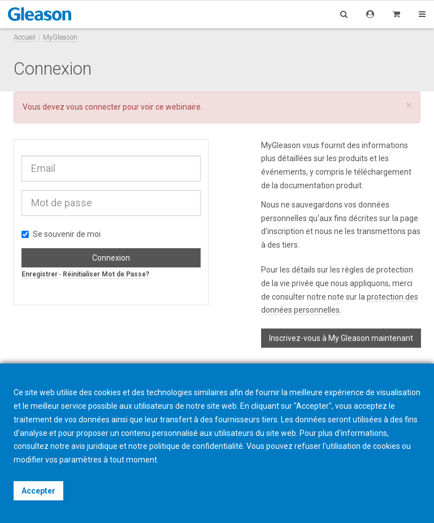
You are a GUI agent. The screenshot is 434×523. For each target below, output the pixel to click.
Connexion (111, 257)
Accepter (38, 490)
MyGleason (60, 37)
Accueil (25, 37)
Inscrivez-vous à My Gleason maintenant (341, 338)
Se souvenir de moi (61, 234)
